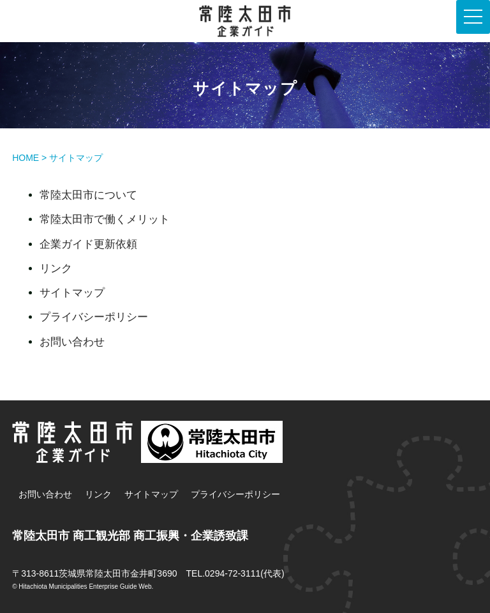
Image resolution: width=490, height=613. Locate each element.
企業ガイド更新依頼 (88, 244)
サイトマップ (72, 293)
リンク (56, 268)
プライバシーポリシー (94, 317)
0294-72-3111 (232, 573)
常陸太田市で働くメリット (105, 219)
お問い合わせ (72, 342)
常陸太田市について (88, 195)
